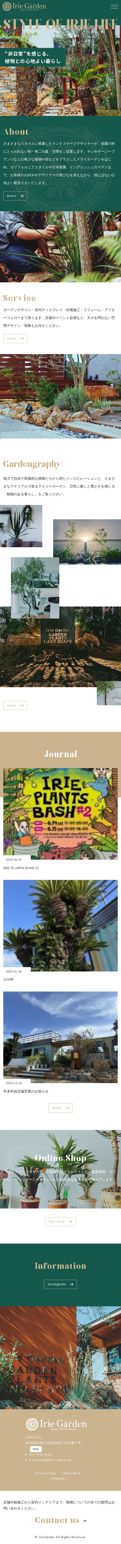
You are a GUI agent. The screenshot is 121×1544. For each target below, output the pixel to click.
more (15, 196)
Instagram (58, 1479)
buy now (60, 1221)
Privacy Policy (45, 1474)
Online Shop (71, 1474)
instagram (60, 1284)
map (36, 1449)
